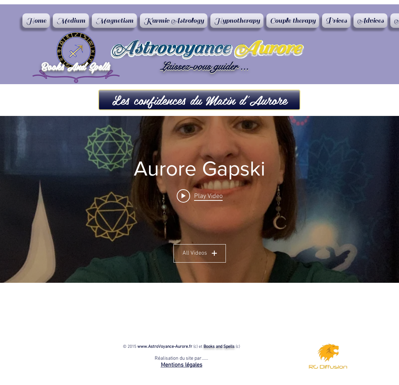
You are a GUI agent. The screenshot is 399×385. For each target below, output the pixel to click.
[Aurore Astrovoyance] (366, 350)
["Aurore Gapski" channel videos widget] (199, 199)
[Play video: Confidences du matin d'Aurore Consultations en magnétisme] (200, 196)
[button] (199, 100)
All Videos (200, 253)
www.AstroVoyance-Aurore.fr (164, 346)
